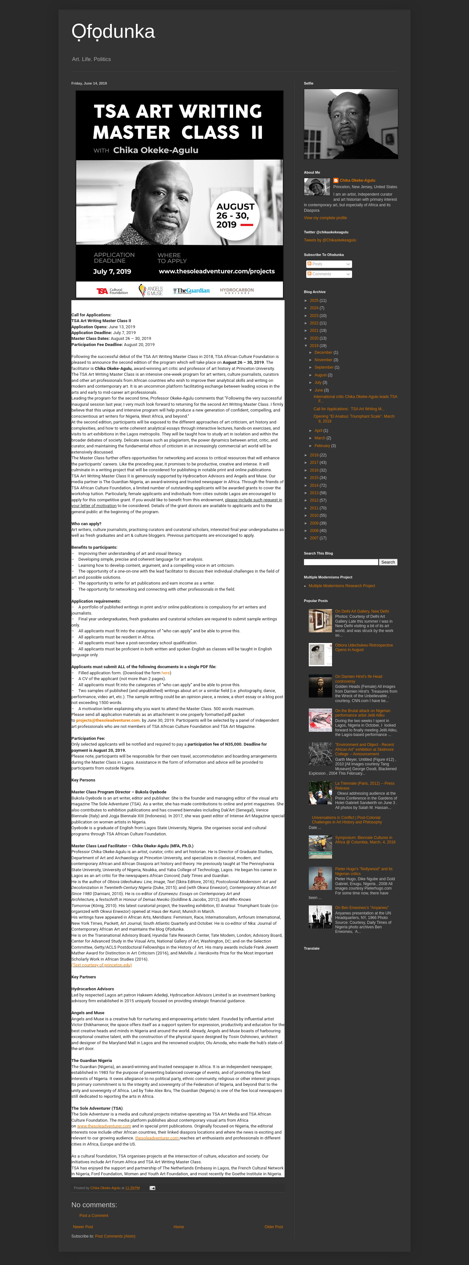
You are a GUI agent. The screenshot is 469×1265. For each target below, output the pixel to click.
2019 (315, 345)
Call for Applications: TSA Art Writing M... (349, 409)
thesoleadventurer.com (157, 1138)
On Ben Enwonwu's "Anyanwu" (362, 907)
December (324, 352)
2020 (315, 338)
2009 (315, 523)
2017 (315, 462)
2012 (315, 500)
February (323, 446)
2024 (315, 308)
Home (179, 1227)
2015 (315, 477)
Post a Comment (93, 1215)
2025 (315, 300)
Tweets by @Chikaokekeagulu (330, 240)
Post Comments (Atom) (115, 1236)
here (166, 672)
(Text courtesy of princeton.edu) (101, 965)
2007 (315, 538)
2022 (315, 323)
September (325, 367)
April (319, 430)
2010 (315, 515)
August (321, 375)
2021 (315, 330)
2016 (315, 470)
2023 (315, 315)
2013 (315, 493)
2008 (315, 530)
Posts (314, 264)
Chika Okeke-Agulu (357, 180)
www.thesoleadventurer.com (104, 1126)
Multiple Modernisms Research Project (342, 586)
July (319, 382)
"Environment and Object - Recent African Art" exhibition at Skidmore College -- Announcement (364, 749)
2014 (315, 485)
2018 (315, 455)
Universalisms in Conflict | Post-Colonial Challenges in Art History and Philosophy (347, 819)
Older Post (274, 1227)
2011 (315, 508)
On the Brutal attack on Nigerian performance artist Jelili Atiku (363, 713)
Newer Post (83, 1227)
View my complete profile (325, 218)
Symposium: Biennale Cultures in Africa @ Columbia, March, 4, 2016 (365, 839)
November (324, 360)
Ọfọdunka (113, 31)
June (319, 390)
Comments (319, 274)
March (321, 438)
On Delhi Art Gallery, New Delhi (362, 611)
